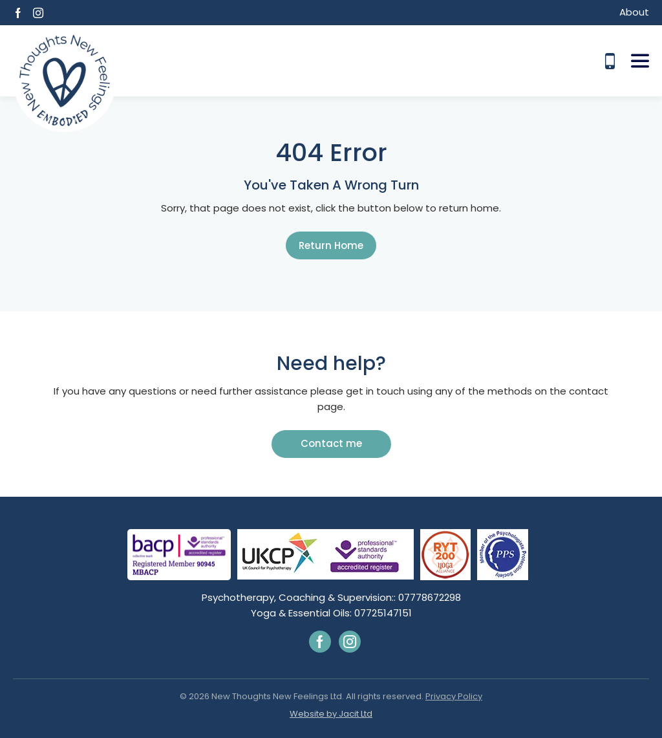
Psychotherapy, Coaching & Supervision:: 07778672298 (331, 597)
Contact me (331, 443)
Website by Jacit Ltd (331, 714)
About (634, 12)
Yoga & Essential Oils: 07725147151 (331, 613)
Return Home (331, 245)
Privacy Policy (453, 696)
